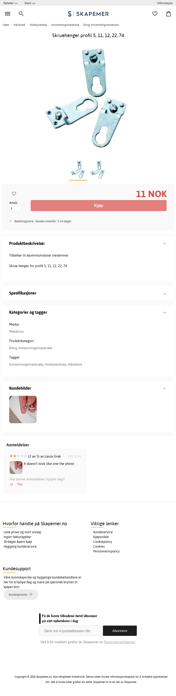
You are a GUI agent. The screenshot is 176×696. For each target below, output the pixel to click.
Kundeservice (103, 532)
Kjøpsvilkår (101, 537)
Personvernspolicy (106, 551)
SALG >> (30, 3)
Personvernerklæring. (120, 642)
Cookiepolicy (102, 542)
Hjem (6, 25)
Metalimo (16, 331)
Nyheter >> (10, 3)
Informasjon (165, 3)
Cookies (99, 546)
